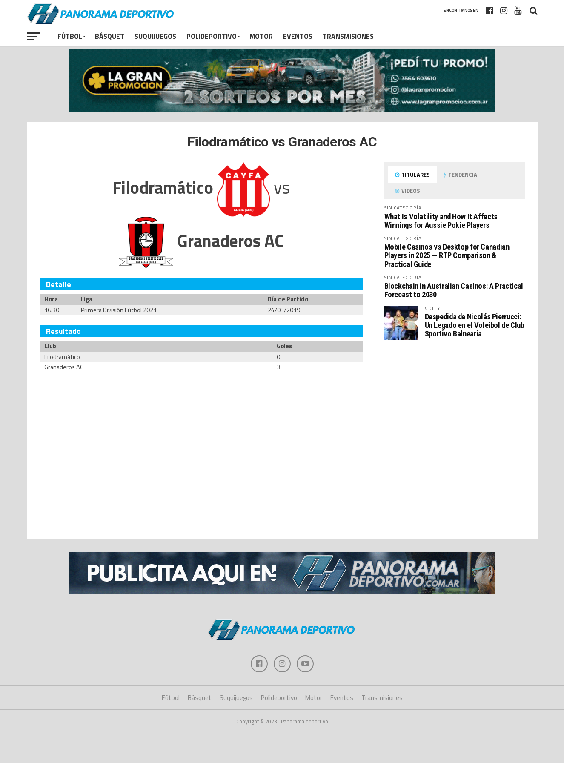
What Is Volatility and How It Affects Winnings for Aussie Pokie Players (441, 220)
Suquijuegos (155, 36)
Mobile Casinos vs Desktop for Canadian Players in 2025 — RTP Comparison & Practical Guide (447, 255)
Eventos (297, 36)
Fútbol (69, 36)
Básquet (109, 36)
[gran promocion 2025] (282, 81)
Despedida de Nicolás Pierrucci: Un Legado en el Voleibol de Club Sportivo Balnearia (474, 325)
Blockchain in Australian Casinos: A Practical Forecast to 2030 (453, 290)
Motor (261, 36)
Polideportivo (211, 36)
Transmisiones (348, 36)
